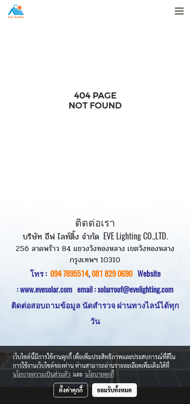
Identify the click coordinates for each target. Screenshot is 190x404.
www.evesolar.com (48, 289)
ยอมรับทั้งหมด (114, 390)
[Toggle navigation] (179, 11)
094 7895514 (69, 273)
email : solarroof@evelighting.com (125, 289)
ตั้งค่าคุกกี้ (71, 390)
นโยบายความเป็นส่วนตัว (42, 374)
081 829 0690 (112, 273)
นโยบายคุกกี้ (99, 374)
